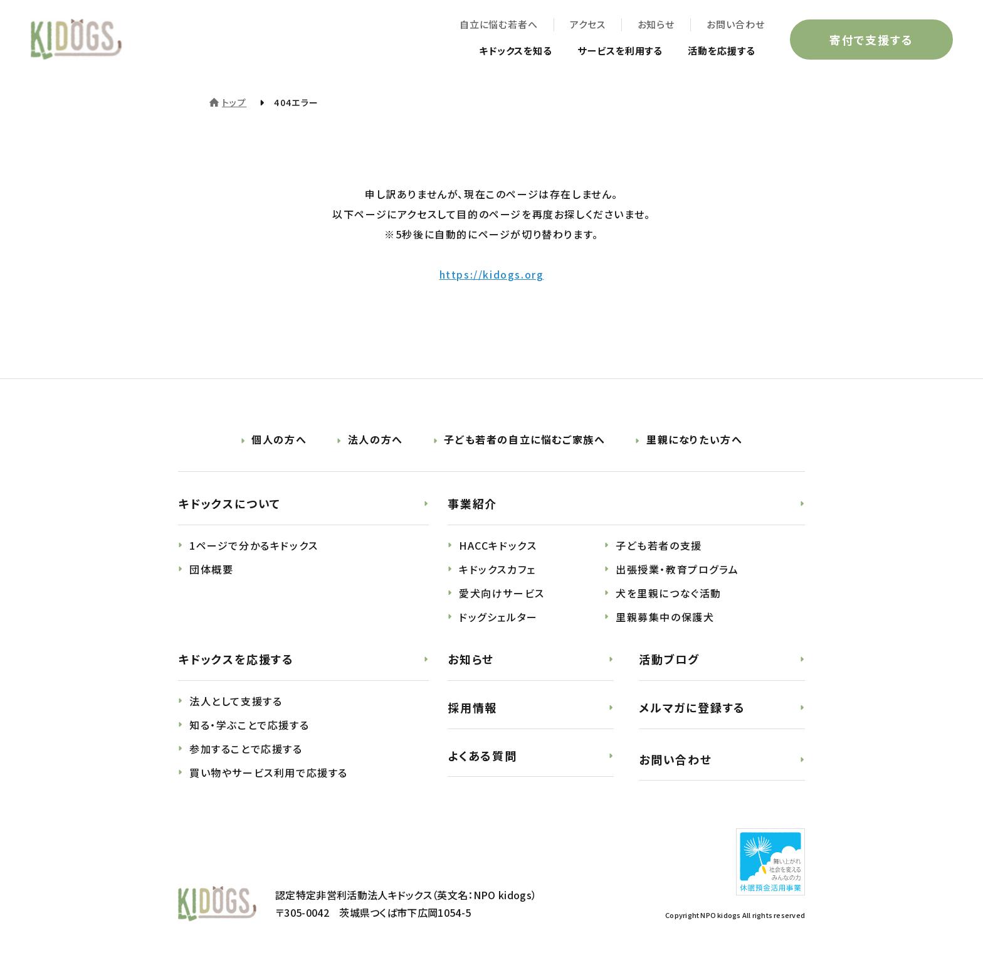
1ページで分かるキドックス (253, 545)
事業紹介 (472, 503)
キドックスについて (229, 503)
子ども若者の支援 (659, 545)
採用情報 (472, 707)
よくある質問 (482, 755)
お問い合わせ (735, 25)
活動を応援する (718, 51)
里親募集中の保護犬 (665, 616)
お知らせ (655, 25)
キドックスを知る (502, 51)
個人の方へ (279, 439)
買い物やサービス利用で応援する (268, 772)
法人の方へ (375, 439)
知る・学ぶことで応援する (249, 724)
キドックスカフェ (497, 569)
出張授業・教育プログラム (677, 569)
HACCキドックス (498, 545)
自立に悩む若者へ (497, 25)
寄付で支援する (870, 40)
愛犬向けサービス (502, 593)
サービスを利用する (612, 51)
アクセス (586, 25)
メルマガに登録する (692, 707)
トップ (234, 102)
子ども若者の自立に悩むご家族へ (524, 439)
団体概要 (211, 569)
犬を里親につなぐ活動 (669, 593)
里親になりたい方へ (694, 439)
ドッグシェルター (498, 616)
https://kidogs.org (491, 274)
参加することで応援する (246, 748)
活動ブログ (669, 659)
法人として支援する (235, 700)
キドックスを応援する (236, 659)
